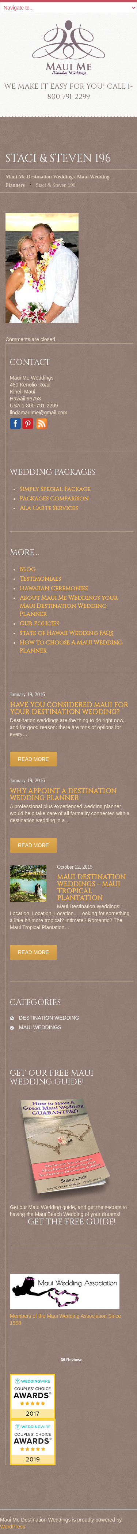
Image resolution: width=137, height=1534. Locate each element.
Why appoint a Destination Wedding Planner (63, 795)
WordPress (12, 1527)
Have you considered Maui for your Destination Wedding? (69, 709)
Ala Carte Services (49, 508)
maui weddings (40, 1027)
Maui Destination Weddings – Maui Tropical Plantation (91, 888)
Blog (27, 569)
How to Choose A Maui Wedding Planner (71, 647)
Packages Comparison (54, 499)
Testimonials (40, 579)
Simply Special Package (55, 489)
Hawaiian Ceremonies (54, 588)
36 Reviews (71, 1359)
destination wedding (49, 1018)
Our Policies (39, 624)
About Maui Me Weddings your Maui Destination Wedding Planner (69, 606)
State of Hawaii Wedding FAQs (66, 633)
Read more (33, 759)
